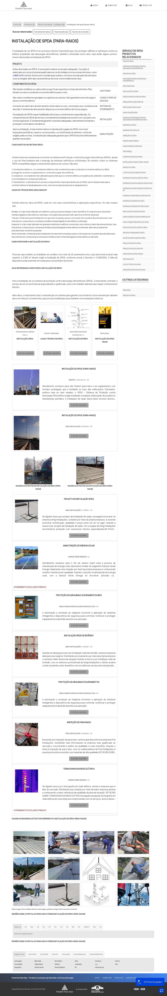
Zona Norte (32, 954)
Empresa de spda (129, 125)
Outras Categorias (135, 279)
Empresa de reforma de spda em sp (136, 196)
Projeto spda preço (131, 141)
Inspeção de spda (130, 136)
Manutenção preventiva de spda (136, 222)
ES (38, 927)
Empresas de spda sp (131, 130)
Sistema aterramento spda (134, 233)
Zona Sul (55, 954)
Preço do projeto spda (61, 32)
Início (94, 5)
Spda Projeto (128, 259)
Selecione (17, 927)
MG (32, 927)
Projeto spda (128, 61)
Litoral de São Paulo (96, 954)
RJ (26, 927)
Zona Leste (66, 954)
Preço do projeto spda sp (133, 248)
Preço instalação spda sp (133, 102)
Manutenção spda (130, 112)
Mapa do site (131, 978)
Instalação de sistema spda (134, 211)
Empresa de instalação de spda (135, 178)
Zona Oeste (44, 954)
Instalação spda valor (132, 107)
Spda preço (127, 151)
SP (44, 927)
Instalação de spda (130, 91)
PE (67, 927)
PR (50, 927)
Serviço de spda (129, 167)
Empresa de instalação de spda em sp (137, 183)
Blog (129, 5)
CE (79, 927)
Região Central (19, 954)
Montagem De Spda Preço (133, 254)
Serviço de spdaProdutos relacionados (132, 54)
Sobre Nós (111, 5)
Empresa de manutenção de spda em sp (137, 189)
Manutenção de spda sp (42, 32)
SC (55, 927)
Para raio (126, 290)
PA (100, 927)
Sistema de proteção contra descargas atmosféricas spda (135, 119)
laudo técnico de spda (132, 264)
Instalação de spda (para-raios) (135, 162)
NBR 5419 (18, 75)
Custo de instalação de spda (134, 173)
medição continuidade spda (134, 270)
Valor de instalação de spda (134, 238)
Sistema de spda (129, 74)
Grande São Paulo (80, 954)
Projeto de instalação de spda (135, 227)
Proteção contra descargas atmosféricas (134, 80)
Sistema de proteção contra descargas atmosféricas (134, 67)
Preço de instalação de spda (134, 97)
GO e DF (86, 927)
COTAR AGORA (25, 353)
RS (61, 927)
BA (73, 927)
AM (94, 927)
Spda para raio (129, 86)
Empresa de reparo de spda (133, 201)
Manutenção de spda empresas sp (136, 217)
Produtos (145, 5)
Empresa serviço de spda (80, 32)
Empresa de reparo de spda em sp (136, 206)
